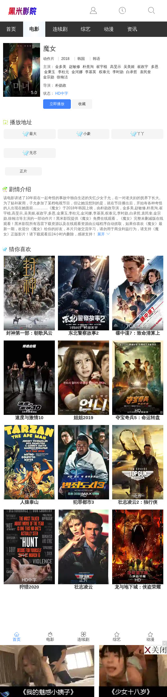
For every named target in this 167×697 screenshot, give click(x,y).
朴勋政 (60, 85)
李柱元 (63, 72)
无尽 (29, 153)
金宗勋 (48, 77)
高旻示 (115, 67)
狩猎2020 (29, 586)
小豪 (83, 134)
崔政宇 (142, 67)
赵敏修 (74, 67)
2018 (65, 59)
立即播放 (57, 104)
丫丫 (137, 134)
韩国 (81, 59)
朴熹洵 (88, 67)
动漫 (109, 29)
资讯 (132, 29)
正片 (23, 171)
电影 (34, 29)
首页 (11, 29)
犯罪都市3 (83, 502)
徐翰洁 (62, 77)
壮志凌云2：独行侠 (137, 502)
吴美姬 (129, 67)
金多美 (60, 67)
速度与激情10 (29, 417)
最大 (29, 134)
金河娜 (77, 72)
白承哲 (131, 72)
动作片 (48, 59)
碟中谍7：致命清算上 (138, 333)
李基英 (90, 72)
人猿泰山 (29, 502)
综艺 (86, 29)
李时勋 (118, 72)
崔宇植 (101, 67)
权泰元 (104, 72)
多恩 (154, 67)
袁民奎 (145, 72)
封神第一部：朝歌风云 (29, 333)
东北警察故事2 (83, 333)
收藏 (82, 104)
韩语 (96, 59)
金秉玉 (49, 72)
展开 (104, 234)
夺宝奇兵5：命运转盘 (138, 417)
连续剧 (60, 29)
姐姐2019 (83, 417)
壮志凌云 (83, 586)
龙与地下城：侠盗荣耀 (138, 586)
